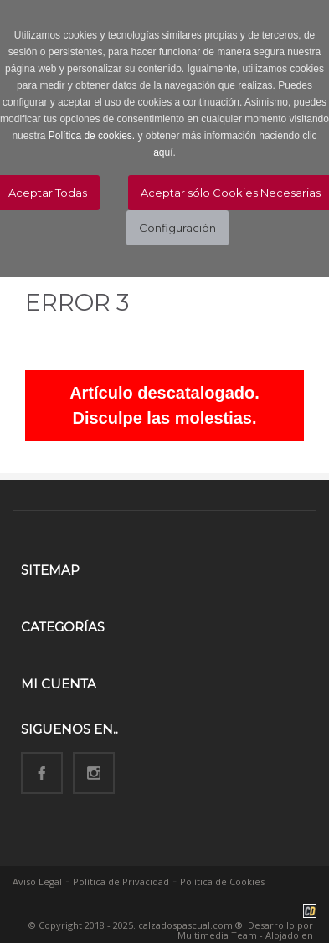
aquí (162, 152)
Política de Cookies (222, 881)
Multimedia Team (217, 935)
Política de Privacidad (121, 881)
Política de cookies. (92, 136)
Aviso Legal (37, 881)
